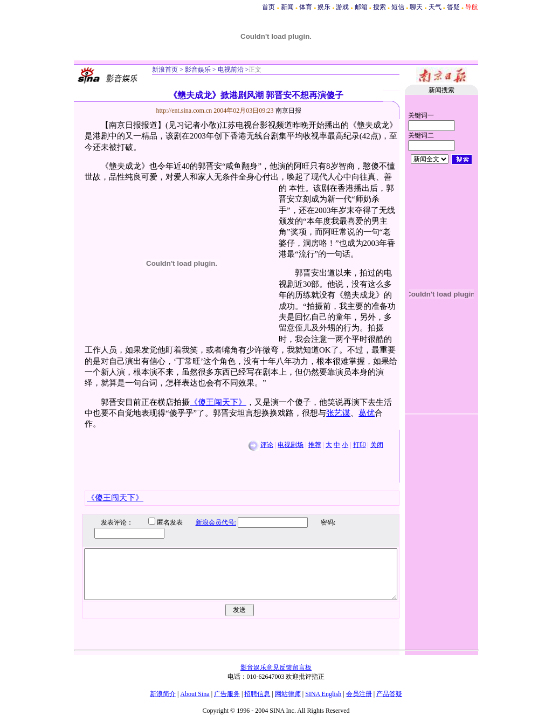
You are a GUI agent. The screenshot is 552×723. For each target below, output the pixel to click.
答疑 (453, 7)
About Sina (194, 694)
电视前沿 (230, 69)
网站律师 (288, 694)
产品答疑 (389, 694)
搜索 (379, 7)
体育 (305, 7)
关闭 (376, 445)
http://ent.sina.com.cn (185, 110)
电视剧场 (290, 445)
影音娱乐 (198, 69)
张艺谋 (338, 413)
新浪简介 (163, 694)
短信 (397, 7)
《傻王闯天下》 (218, 402)
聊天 (416, 7)
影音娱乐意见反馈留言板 (276, 667)
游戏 (342, 7)
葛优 (366, 413)
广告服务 (227, 694)
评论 (266, 445)
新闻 (287, 7)
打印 (359, 445)
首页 (268, 7)
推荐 (314, 445)
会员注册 (359, 694)
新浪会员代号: (208, 522)
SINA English (323, 694)
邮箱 (361, 7)
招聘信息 (257, 694)
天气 (435, 7)
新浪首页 (165, 69)
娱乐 (324, 7)
